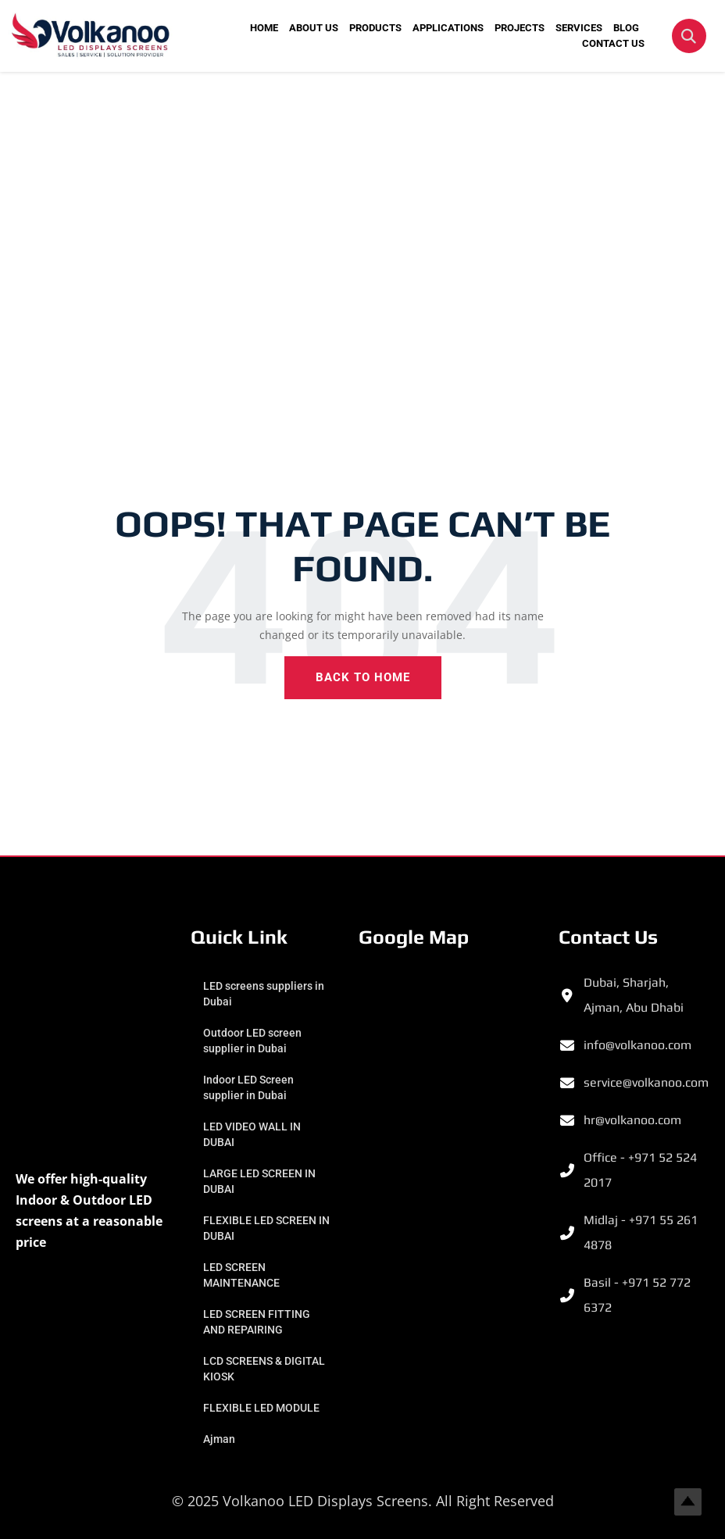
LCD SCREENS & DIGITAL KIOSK (245, 1369)
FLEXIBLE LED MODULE (264, 1408)
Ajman (222, 1439)
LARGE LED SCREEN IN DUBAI (262, 1181)
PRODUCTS (375, 28)
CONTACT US (613, 43)
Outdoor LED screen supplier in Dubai (255, 1041)
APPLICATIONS (448, 28)
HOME (264, 28)
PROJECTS (520, 28)
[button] (689, 36)
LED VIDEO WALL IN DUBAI (255, 1134)
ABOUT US (313, 28)
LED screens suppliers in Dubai (266, 994)
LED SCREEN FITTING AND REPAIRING (259, 1322)
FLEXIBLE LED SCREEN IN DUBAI (263, 1228)
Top (688, 1502)
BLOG (626, 28)
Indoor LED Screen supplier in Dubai (251, 1087)
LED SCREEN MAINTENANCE (244, 1275)
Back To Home (363, 677)
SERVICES (578, 28)
